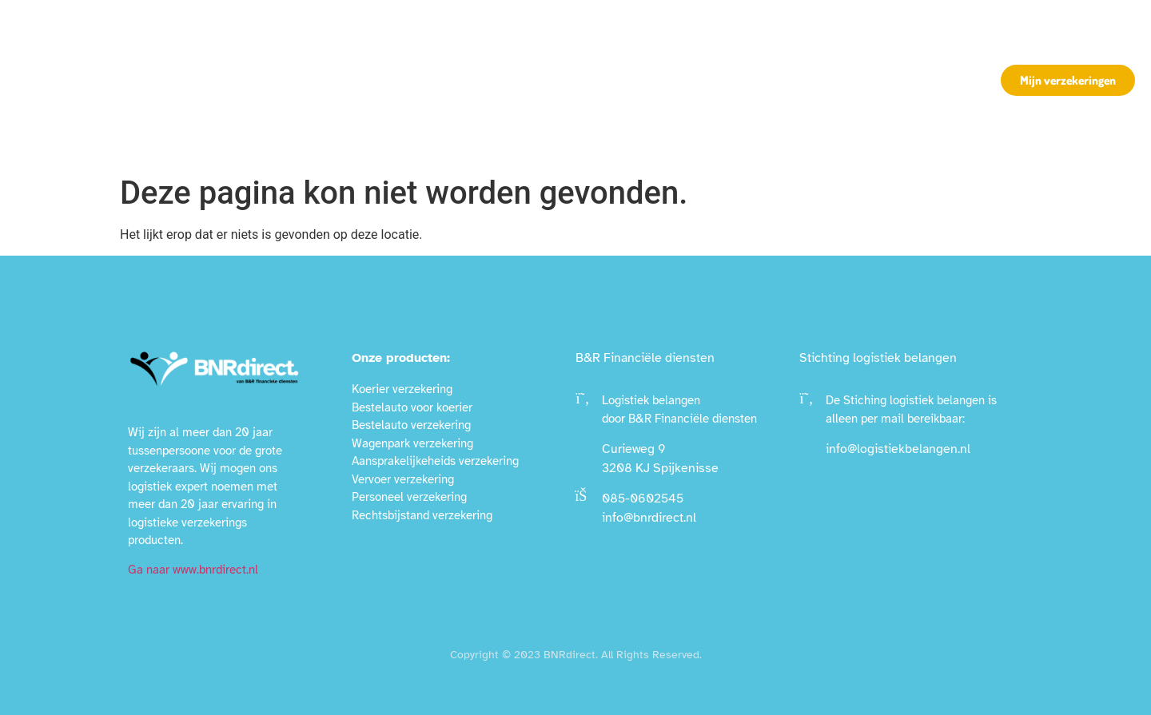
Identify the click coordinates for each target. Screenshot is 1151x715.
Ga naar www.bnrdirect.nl (193, 569)
